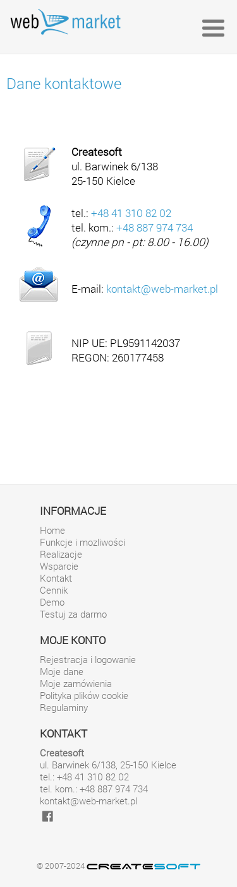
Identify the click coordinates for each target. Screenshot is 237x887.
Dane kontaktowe (63, 83)
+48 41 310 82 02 (131, 213)
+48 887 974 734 (154, 227)
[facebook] (48, 816)
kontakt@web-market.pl (162, 288)
